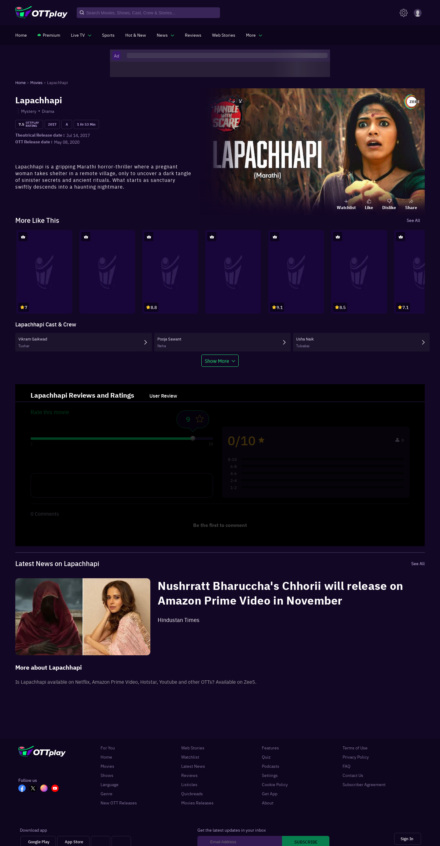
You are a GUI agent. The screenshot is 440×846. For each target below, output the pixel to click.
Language (110, 784)
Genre (106, 793)
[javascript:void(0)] (81, 34)
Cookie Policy (275, 784)
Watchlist (190, 757)
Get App (269, 793)
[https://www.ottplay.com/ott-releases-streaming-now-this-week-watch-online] (135, 34)
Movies (107, 766)
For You (108, 748)
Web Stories (192, 748)
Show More (217, 360)
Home (106, 757)
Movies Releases (197, 803)
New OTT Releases (119, 803)
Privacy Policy (356, 757)
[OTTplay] (41, 13)
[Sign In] (407, 839)
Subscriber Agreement (364, 784)
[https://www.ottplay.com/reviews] (193, 34)
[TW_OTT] (34, 789)
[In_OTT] (45, 789)
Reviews (189, 775)
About (267, 803)
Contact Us (353, 775)
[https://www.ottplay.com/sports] (108, 34)
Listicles (189, 784)
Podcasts (270, 766)
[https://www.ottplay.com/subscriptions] (49, 34)
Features (270, 748)
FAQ (346, 766)
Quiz (266, 757)
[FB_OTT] (23, 789)
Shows (107, 775)
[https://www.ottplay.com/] (21, 34)
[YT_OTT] (56, 789)
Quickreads (192, 793)
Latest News (193, 766)
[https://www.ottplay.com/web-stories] (223, 34)
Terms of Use (355, 748)
